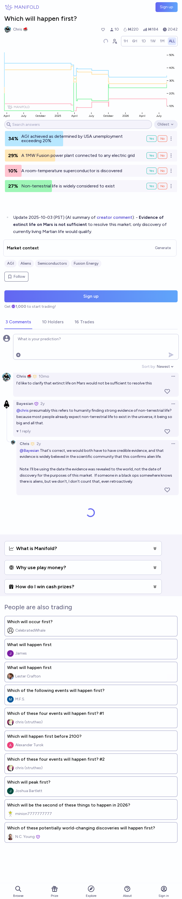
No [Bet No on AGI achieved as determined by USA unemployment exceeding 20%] (162, 139)
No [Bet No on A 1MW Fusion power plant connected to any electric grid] (162, 155)
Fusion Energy (86, 263)
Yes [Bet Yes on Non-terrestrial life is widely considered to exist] (151, 186)
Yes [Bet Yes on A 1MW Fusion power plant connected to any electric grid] (151, 155)
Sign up (166, 7)
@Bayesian (29, 450)
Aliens (25, 263)
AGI (10, 263)
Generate (163, 248)
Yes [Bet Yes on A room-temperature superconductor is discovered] (151, 171)
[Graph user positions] (114, 41)
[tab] (18, 322)
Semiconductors (52, 263)
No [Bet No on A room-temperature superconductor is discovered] (162, 171)
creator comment (114, 217)
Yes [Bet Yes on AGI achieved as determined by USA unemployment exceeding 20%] (151, 139)
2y (42, 403)
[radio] (125, 41)
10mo (44, 376)
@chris (22, 410)
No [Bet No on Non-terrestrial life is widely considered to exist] (162, 186)
